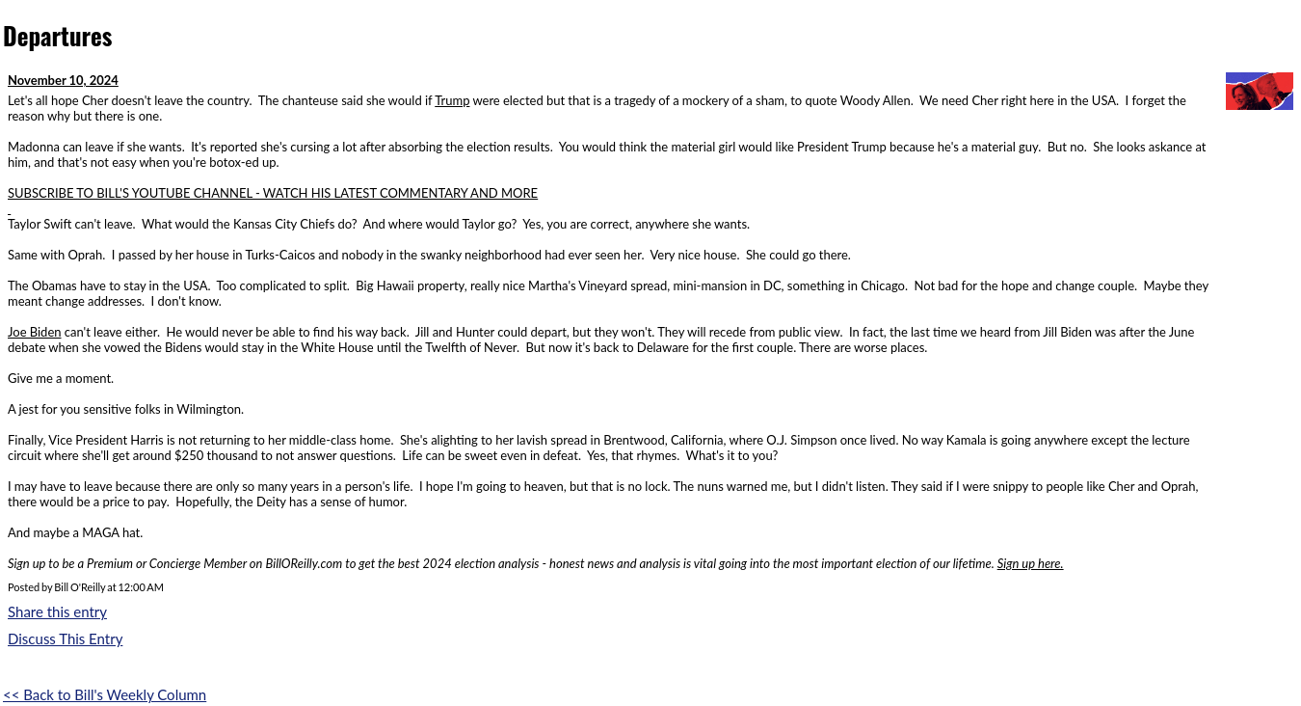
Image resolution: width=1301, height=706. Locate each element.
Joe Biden (35, 331)
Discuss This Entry (65, 638)
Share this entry (57, 611)
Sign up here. (1030, 563)
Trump (452, 100)
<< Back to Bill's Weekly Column (104, 694)
